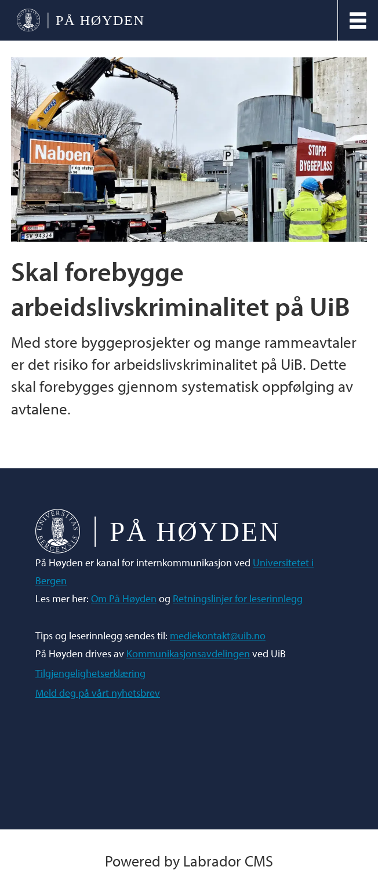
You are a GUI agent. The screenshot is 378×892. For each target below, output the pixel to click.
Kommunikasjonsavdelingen (188, 653)
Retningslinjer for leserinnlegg (238, 598)
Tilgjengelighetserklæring (90, 673)
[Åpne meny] (358, 20)
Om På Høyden (124, 598)
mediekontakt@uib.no (218, 635)
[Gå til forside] (80, 20)
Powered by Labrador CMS (189, 861)
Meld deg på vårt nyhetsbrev (97, 693)
